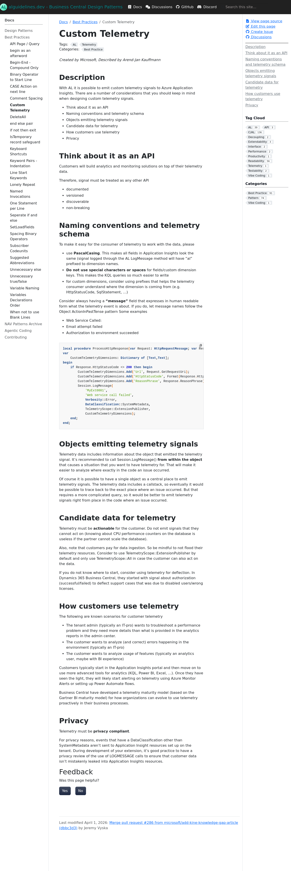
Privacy (251, 105)
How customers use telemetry (262, 96)
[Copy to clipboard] (200, 345)
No (80, 791)
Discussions (258, 37)
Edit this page (260, 26)
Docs (63, 22)
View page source (263, 21)
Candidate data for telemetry (262, 85)
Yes (65, 791)
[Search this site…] (243, 7)
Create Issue (259, 32)
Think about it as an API (266, 53)
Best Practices (85, 22)
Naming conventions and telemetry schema (265, 62)
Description (255, 47)
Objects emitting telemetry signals (260, 73)
